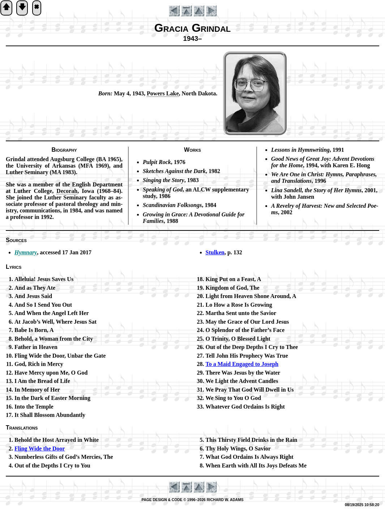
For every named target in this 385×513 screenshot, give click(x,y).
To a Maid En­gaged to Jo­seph (242, 364)
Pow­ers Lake (163, 93)
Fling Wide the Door (39, 448)
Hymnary (25, 252)
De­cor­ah (66, 191)
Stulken (215, 252)
